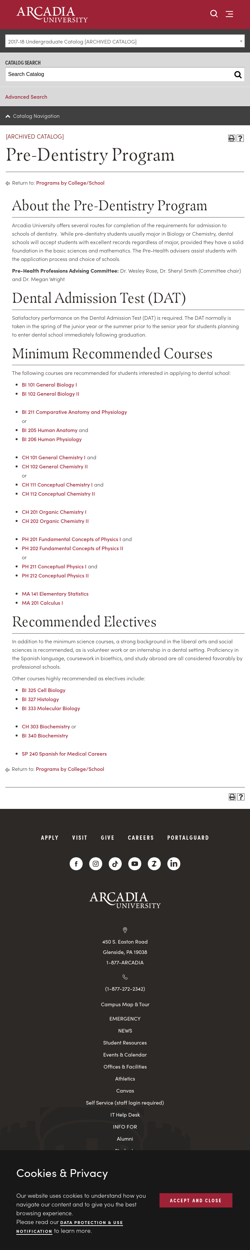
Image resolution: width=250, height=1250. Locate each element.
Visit (80, 837)
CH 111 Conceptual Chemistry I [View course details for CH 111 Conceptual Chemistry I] (57, 484)
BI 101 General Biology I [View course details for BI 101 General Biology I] (49, 384)
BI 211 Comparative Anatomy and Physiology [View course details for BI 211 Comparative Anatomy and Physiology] (74, 411)
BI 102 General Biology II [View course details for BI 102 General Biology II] (50, 393)
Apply (50, 837)
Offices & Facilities (125, 1066)
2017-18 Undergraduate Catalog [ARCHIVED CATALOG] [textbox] (72, 41)
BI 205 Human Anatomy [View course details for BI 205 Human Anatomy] (49, 429)
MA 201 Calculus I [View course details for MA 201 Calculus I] (42, 602)
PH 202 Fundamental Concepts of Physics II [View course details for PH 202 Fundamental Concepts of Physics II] (72, 547)
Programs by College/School (70, 182)
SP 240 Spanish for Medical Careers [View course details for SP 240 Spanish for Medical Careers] (64, 753)
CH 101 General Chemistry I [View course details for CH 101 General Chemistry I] (54, 457)
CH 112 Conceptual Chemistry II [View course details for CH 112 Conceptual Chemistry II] (58, 493)
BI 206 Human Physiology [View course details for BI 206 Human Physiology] (52, 438)
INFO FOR (125, 1126)
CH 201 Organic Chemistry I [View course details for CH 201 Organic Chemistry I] (54, 511)
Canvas (125, 1090)
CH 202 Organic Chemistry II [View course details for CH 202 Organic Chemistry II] (55, 520)
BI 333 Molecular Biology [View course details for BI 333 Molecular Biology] (51, 708)
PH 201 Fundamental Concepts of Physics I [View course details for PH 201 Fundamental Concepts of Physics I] (71, 538)
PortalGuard (188, 837)
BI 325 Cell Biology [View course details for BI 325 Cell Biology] (43, 689)
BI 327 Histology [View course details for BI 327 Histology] (40, 698)
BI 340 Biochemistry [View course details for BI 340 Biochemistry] (45, 735)
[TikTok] (115, 863)
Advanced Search (26, 96)
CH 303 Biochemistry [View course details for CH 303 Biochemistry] (46, 726)
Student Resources (125, 1042)
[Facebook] (76, 863)
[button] (214, 14)
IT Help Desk (125, 1114)
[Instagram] (95, 863)
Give (108, 837)
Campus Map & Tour (125, 1004)
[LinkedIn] (173, 863)
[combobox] (125, 40)
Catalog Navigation (36, 115)
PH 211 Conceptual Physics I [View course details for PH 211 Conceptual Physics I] (54, 566)
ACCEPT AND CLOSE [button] (196, 1200)
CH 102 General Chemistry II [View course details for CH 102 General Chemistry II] (55, 466)
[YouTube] (134, 863)
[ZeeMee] (154, 863)
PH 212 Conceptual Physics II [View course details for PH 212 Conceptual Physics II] (55, 575)
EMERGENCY (125, 1018)
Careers (141, 837)
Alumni (125, 1138)
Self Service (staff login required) (125, 1102)
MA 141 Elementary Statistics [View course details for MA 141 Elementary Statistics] (55, 593)
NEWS (125, 1030)
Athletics (125, 1078)
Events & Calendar (125, 1054)
